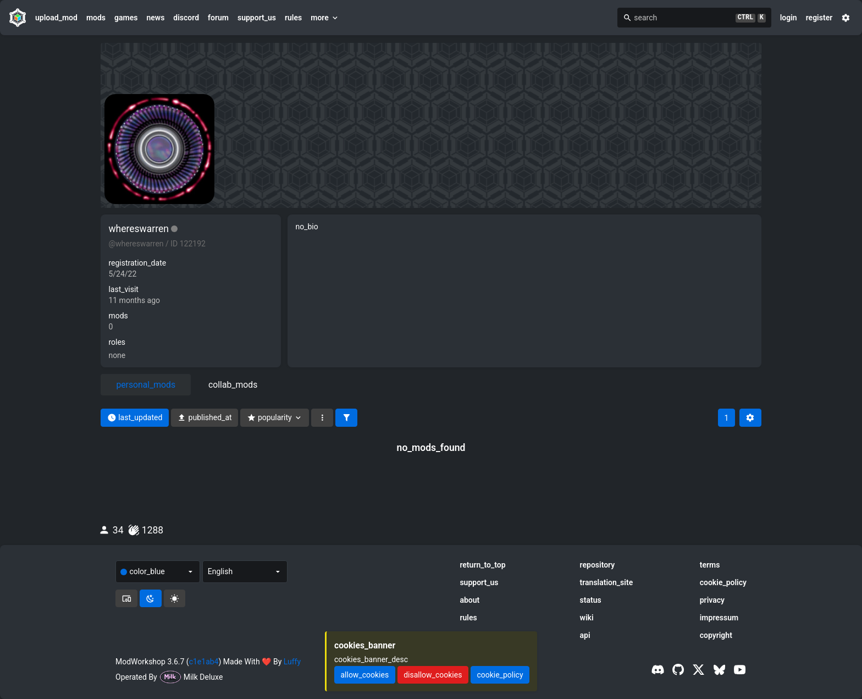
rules (293, 17)
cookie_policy (723, 582)
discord (186, 17)
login (788, 17)
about (469, 600)
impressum (719, 617)
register (819, 17)
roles (116, 342)
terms (710, 564)
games (125, 17)
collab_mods (232, 384)
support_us (256, 17)
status (590, 600)
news (155, 17)
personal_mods (145, 384)
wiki (587, 617)
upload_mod (56, 17)
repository (597, 564)
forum (218, 17)
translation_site (606, 582)
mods (96, 17)
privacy (712, 600)
